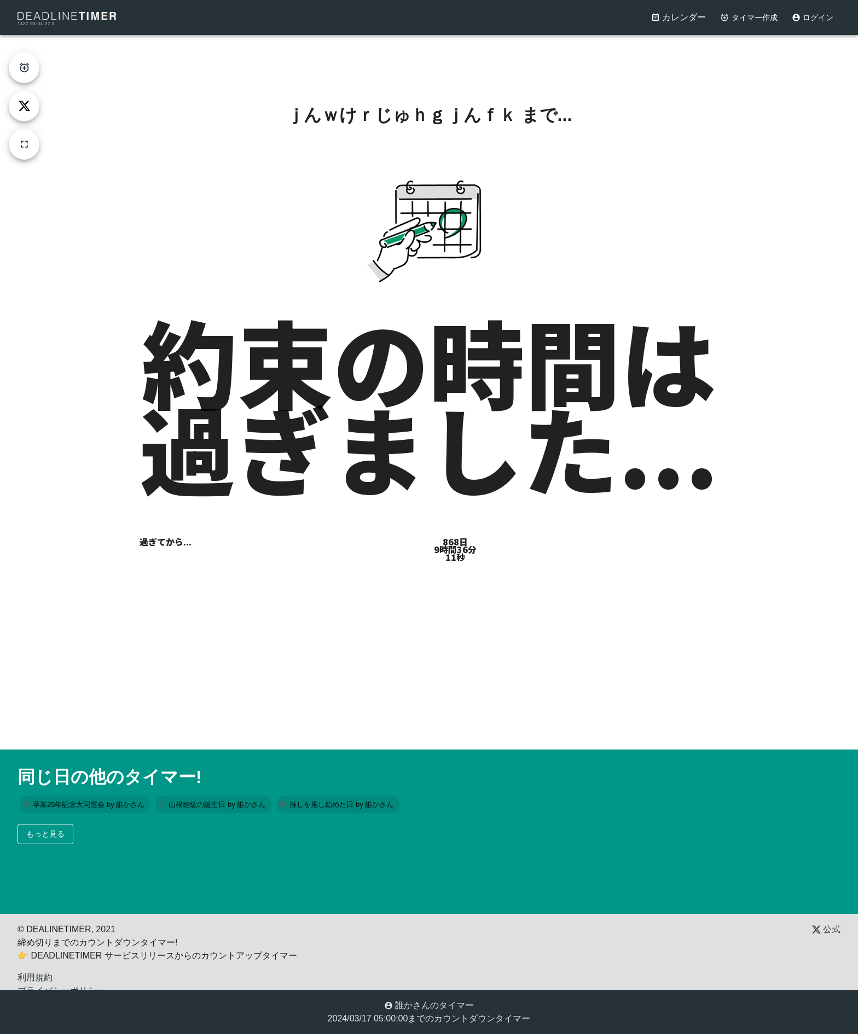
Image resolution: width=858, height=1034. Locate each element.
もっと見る (45, 833)
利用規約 (35, 977)
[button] (85, 804)
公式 (826, 929)
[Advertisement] (429, 59)
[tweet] (24, 106)
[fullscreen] (24, 144)
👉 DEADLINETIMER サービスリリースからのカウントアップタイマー (157, 955)
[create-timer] (24, 68)
